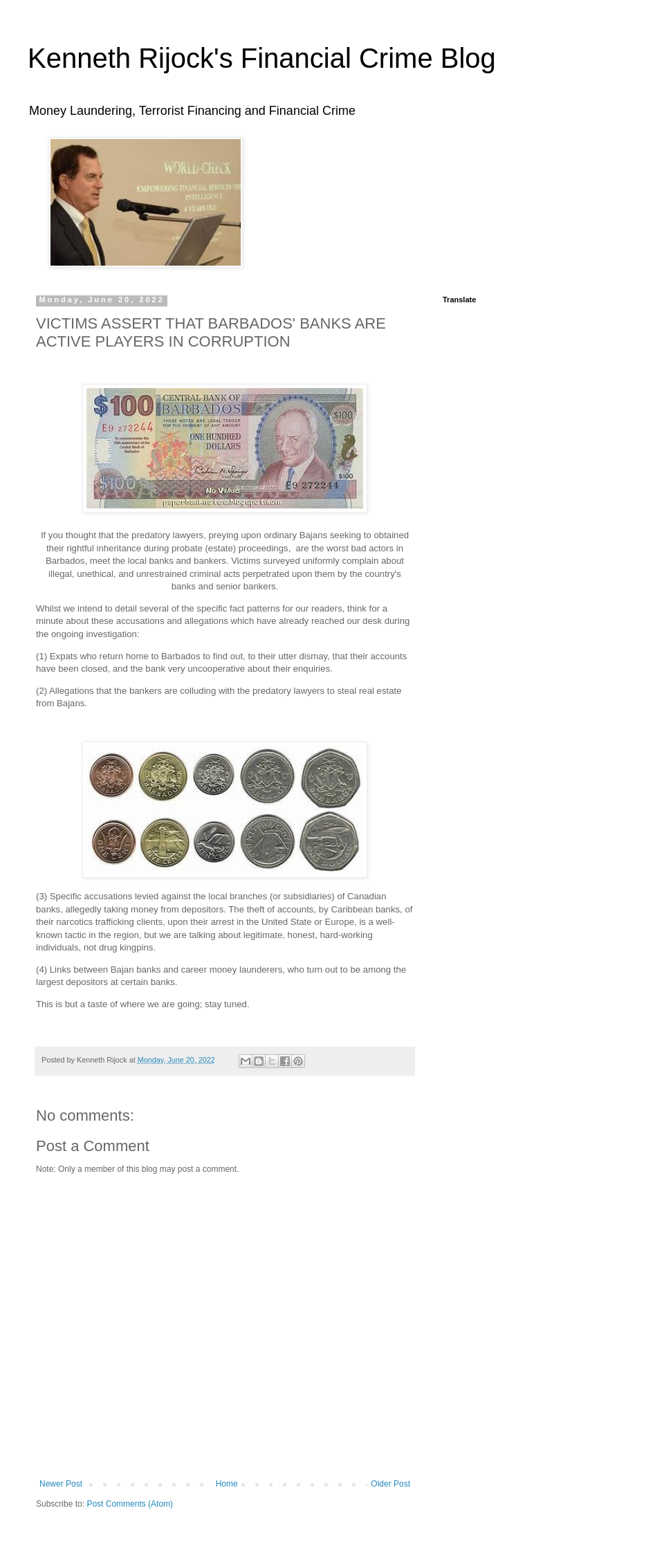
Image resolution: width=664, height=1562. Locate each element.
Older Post (390, 1484)
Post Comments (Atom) (129, 1504)
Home (227, 1484)
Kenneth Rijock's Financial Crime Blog (262, 58)
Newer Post (60, 1484)
